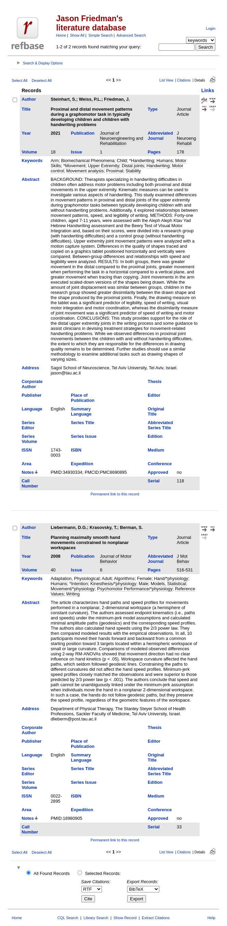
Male (143, 583)
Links (207, 90)
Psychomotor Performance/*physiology (135, 588)
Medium (156, 450)
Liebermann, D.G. (69, 527)
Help (211, 918)
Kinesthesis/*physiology (113, 583)
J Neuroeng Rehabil (186, 138)
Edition (155, 436)
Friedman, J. (117, 99)
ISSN (27, 450)
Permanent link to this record (115, 494)
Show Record (124, 918)
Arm (54, 160)
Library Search (95, 918)
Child (122, 160)
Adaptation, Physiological (75, 578)
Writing (73, 593)
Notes (28, 472)
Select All (19, 80)
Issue (76, 152)
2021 (55, 133)
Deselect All (42, 80)
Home (61, 35)
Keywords (32, 160)
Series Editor (28, 425)
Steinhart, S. (63, 99)
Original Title (156, 411)
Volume (29, 152)
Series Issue (83, 436)
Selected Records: (103, 873)
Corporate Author (32, 384)
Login (210, 28)
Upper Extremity (103, 165)
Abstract (30, 179)
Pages (154, 152)
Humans (165, 160)
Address (30, 367)
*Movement (74, 165)
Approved (158, 472)
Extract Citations (156, 918)
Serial (154, 480)
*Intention (78, 583)
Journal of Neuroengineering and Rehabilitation (121, 138)
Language (32, 408)
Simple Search (101, 35)
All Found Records (51, 873)
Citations (184, 80)
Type (153, 109)
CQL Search (67, 918)
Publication (82, 133)
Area (26, 463)
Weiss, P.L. (90, 99)
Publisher (31, 395)
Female (144, 578)
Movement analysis (85, 170)
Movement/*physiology (73, 588)
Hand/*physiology (171, 578)
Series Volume (29, 439)
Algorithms (124, 578)
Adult (107, 578)
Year (26, 133)
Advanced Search (131, 35)
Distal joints (133, 165)
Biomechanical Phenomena (88, 160)
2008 (55, 556)
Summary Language (81, 411)
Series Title (82, 422)
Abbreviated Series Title (160, 425)
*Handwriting (141, 160)
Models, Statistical (168, 583)
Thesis (155, 381)
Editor (154, 395)
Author (29, 99)
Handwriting (158, 165)
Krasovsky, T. (103, 527)
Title (26, 109)
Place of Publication (82, 398)
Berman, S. (131, 527)
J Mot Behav (183, 559)
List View (166, 80)
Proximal (114, 170)
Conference (160, 463)
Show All (77, 35)
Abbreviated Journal (160, 136)
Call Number (30, 483)
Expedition (82, 463)
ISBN (76, 450)
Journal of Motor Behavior (115, 559)
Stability (133, 170)
